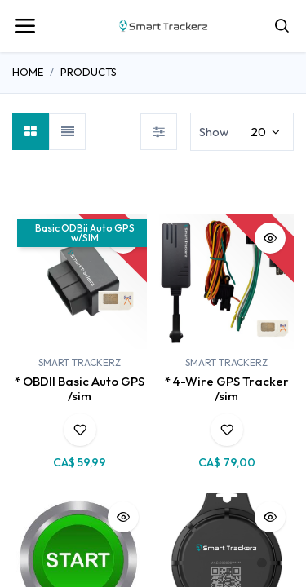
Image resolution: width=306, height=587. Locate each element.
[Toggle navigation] (24, 26)
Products (88, 71)
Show (213, 131)
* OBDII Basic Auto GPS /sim (79, 388)
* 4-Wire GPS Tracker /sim (227, 388)
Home (27, 71)
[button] (80, 429)
